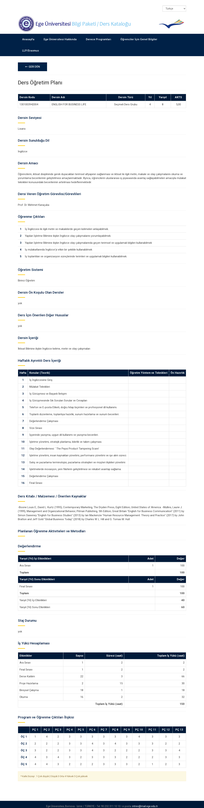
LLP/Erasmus (30, 46)
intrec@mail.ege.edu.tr (145, 802)
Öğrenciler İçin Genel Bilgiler (138, 35)
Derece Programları (98, 35)
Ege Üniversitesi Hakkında (60, 35)
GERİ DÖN (32, 63)
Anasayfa (28, 35)
